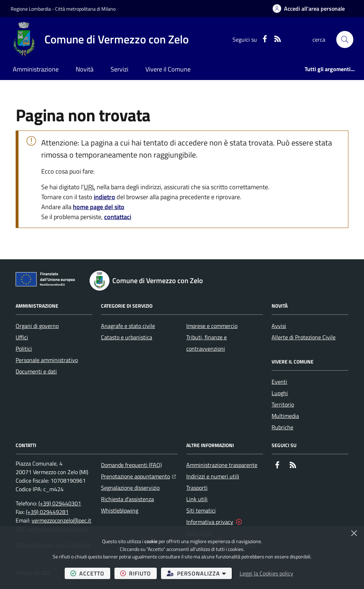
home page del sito (98, 207)
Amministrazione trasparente (221, 465)
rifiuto (138, 573)
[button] (344, 39)
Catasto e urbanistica (126, 337)
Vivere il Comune (168, 69)
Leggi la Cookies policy (266, 573)
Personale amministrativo (47, 360)
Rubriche (282, 427)
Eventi (279, 381)
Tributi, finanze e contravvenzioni (206, 343)
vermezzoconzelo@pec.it (61, 520)
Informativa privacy (209, 522)
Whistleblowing (119, 510)
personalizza (199, 573)
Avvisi (279, 326)
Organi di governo (37, 326)
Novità (84, 69)
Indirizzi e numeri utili (212, 476)
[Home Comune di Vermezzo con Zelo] (100, 39)
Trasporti (197, 487)
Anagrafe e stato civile (128, 326)
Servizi (119, 69)
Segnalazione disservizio (130, 487)
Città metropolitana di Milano (85, 8)
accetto (90, 573)
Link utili (197, 499)
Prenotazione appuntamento (138, 476)
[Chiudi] (354, 533)
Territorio (283, 404)
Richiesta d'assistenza (127, 499)
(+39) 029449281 (47, 512)
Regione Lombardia (31, 8)
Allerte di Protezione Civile (304, 337)
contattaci (117, 217)
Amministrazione (36, 69)
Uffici (22, 337)
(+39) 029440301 (59, 503)
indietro (104, 197)
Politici (24, 348)
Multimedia (285, 416)
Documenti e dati (36, 371)
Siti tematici (201, 510)
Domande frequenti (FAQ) (131, 465)
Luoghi (280, 393)
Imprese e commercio (211, 326)
